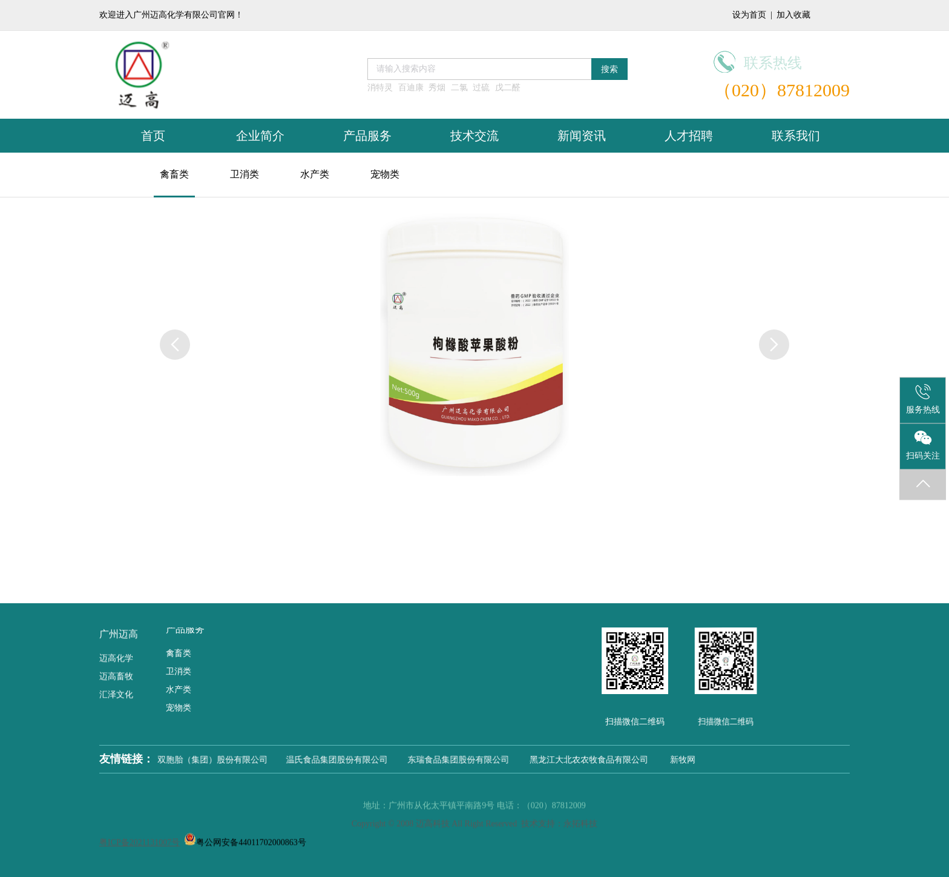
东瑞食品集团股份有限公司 (468, 759)
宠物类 (384, 174)
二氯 (459, 87)
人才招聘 (689, 135)
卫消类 (244, 174)
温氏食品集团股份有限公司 (348, 759)
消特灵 (380, 87)
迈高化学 (116, 647)
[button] (774, 344)
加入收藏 (793, 14)
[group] (474, 343)
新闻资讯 (581, 135)
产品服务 (367, 135)
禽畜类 (174, 174)
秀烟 (437, 87)
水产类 (314, 174)
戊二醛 (507, 87)
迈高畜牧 (116, 665)
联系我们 (796, 135)
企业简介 (260, 135)
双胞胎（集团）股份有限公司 (222, 759)
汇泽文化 (116, 683)
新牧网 (685, 759)
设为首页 (749, 14)
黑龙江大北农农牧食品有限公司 (595, 759)
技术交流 (474, 135)
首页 (153, 135)
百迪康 (411, 87)
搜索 (609, 69)
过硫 (481, 87)
